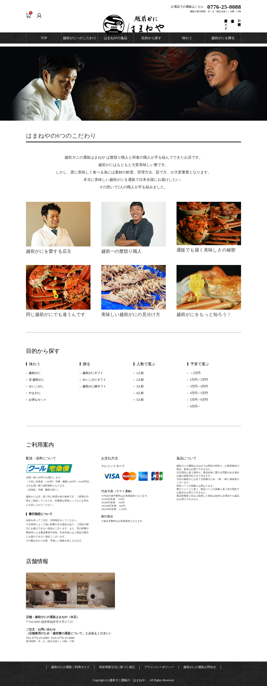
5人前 (140, 399)
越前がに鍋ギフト (94, 386)
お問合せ (239, 21)
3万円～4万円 (199, 386)
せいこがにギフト (94, 379)
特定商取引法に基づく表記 (117, 667)
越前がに (35, 373)
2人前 (140, 379)
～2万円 (195, 373)
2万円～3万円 (199, 379)
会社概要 (232, 17)
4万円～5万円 (199, 393)
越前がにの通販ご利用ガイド (70, 667)
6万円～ (195, 406)
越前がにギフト (93, 373)
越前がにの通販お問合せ (199, 667)
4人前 (140, 393)
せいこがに (36, 386)
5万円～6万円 (199, 399)
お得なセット (38, 399)
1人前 (140, 373)
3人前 (140, 386)
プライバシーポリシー (159, 667)
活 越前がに (36, 379)
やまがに (35, 393)
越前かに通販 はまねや (133, 25)
